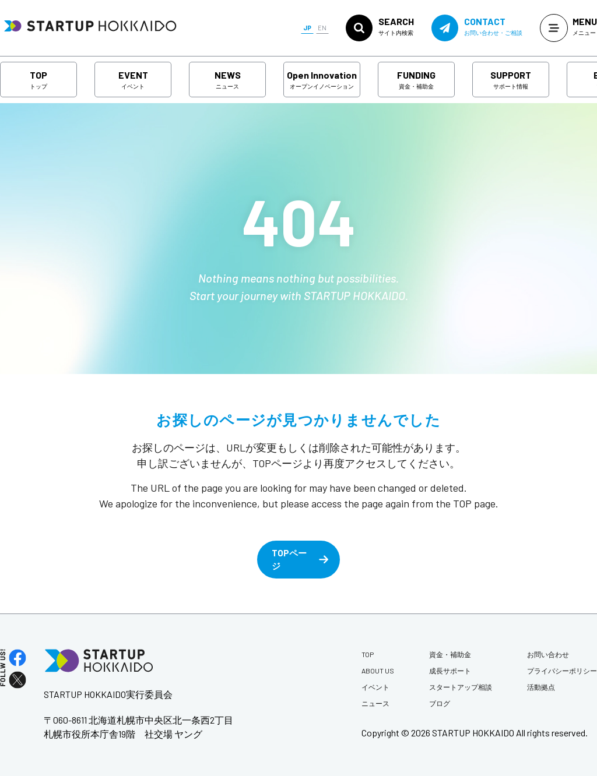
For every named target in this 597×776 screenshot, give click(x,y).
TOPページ (289, 560)
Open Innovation (322, 80)
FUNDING (416, 80)
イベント (375, 687)
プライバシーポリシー (562, 670)
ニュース (375, 703)
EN (322, 27)
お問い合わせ (548, 654)
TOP (38, 80)
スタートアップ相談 (460, 687)
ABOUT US (377, 670)
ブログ (439, 703)
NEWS (228, 80)
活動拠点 (541, 687)
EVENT (133, 80)
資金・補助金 (450, 654)
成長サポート (450, 670)
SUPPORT (510, 80)
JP (307, 27)
